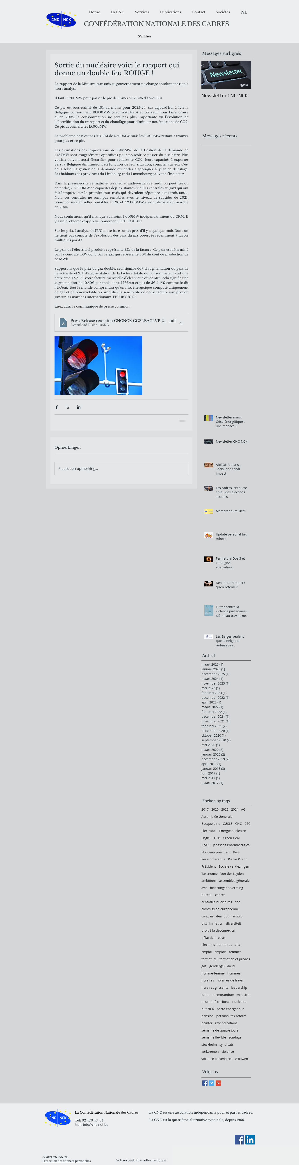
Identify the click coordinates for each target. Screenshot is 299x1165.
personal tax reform (231, 1016)
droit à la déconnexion (218, 930)
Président (208, 866)
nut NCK (207, 1009)
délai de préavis (213, 937)
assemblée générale (234, 880)
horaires (207, 980)
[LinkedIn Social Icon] (250, 1139)
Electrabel (209, 831)
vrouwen (241, 1059)
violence (227, 1051)
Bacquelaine (210, 823)
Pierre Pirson (237, 859)
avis (204, 888)
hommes (233, 973)
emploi (206, 952)
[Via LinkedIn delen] (79, 407)
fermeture (209, 959)
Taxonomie (209, 873)
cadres (220, 895)
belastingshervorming (226, 888)
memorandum (223, 995)
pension (207, 1016)
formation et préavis (234, 959)
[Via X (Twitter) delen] (68, 407)
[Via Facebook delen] (57, 407)
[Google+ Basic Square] (218, 1083)
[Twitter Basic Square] (211, 1083)
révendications (226, 1023)
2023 (224, 809)
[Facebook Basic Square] (205, 1083)
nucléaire (239, 1002)
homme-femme (213, 973)
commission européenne (220, 909)
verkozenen (210, 1051)
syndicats (226, 1044)
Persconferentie (213, 859)
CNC (238, 823)
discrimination (212, 923)
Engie (205, 838)
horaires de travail (230, 980)
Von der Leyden (232, 873)
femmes (235, 952)
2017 (205, 809)
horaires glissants (214, 987)
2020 (215, 809)
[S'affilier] (144, 36)
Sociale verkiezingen (234, 866)
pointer (206, 1023)
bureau (206, 895)
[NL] (244, 12)
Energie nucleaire (232, 831)
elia (237, 944)
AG (243, 809)
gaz (204, 966)
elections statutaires (216, 944)
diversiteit (233, 923)
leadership (239, 987)
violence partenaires (216, 1059)
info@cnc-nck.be (95, 1124)
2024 (234, 809)
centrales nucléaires (216, 902)
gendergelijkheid (222, 966)
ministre (243, 995)
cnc (237, 902)
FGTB (216, 838)
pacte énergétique (230, 1009)
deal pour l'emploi (229, 916)
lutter (205, 995)
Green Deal (231, 838)
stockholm (209, 1044)
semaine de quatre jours (220, 1030)
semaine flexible (213, 1037)
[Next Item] (244, 75)
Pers (236, 852)
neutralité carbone (215, 1002)
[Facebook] (239, 1139)
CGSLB (228, 823)
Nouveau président (216, 852)
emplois (220, 952)
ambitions (209, 880)
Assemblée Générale (217, 816)
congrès (207, 916)
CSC (247, 823)
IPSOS (205, 845)
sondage (235, 1037)
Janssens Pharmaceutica (231, 845)
